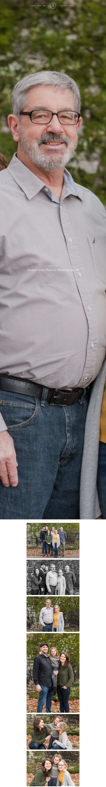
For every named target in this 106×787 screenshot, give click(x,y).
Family (53, 274)
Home (33, 5)
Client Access (64, 5)
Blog (44, 5)
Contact (72, 5)
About (39, 5)
